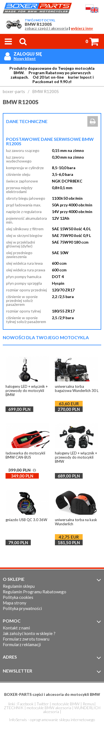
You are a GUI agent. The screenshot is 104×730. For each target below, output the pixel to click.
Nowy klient (25, 59)
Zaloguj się (28, 53)
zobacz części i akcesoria (46, 28)
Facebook (25, 703)
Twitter (43, 703)
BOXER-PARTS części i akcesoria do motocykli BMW (52, 694)
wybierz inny (82, 28)
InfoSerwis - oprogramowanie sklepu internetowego (52, 719)
